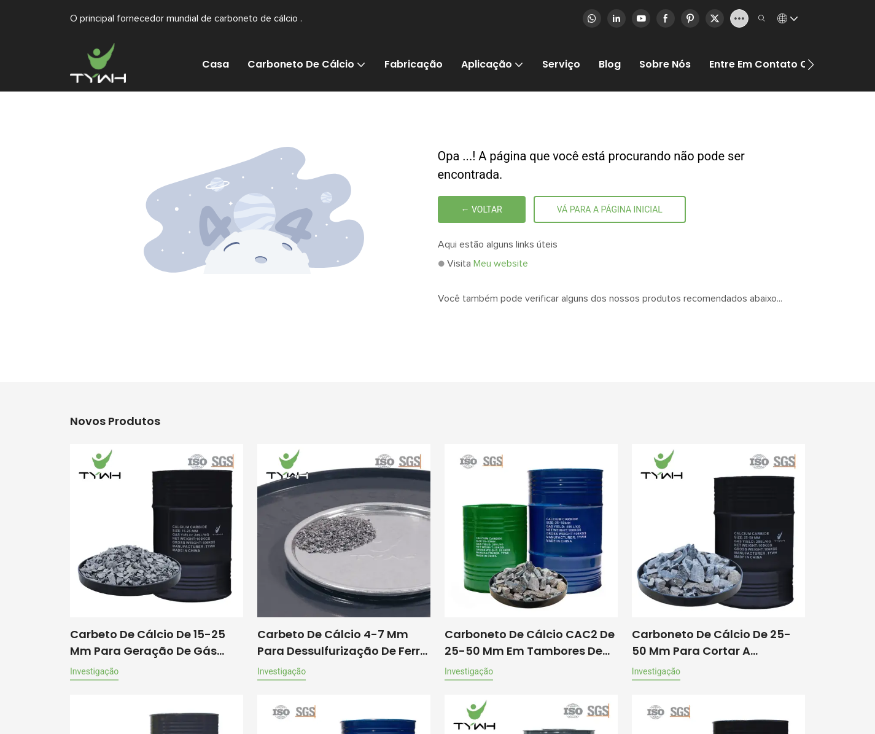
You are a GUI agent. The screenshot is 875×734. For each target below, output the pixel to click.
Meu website (500, 263)
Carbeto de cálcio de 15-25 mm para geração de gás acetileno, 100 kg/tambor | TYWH (147, 643)
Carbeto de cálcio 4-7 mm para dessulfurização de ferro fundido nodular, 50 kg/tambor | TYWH (342, 643)
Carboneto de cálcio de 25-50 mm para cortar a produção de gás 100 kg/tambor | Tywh (711, 643)
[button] (810, 64)
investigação (94, 671)
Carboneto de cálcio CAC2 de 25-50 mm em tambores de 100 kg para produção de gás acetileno (530, 643)
